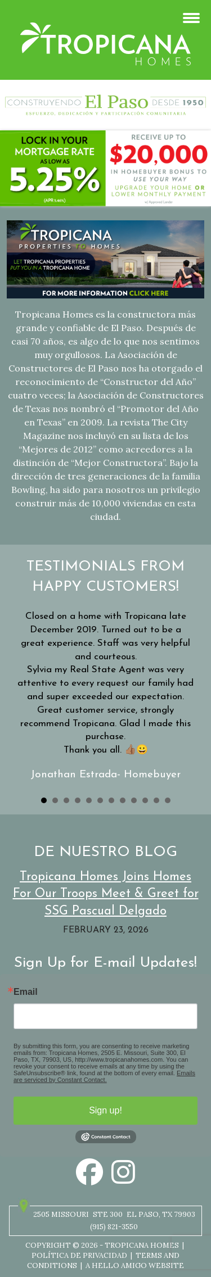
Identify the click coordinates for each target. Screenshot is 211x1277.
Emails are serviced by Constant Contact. (104, 1076)
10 (145, 800)
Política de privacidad (79, 1255)
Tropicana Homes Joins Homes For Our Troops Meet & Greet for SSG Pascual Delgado (106, 894)
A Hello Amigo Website (135, 1265)
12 (167, 800)
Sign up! (105, 1110)
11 (156, 800)
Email (26, 992)
